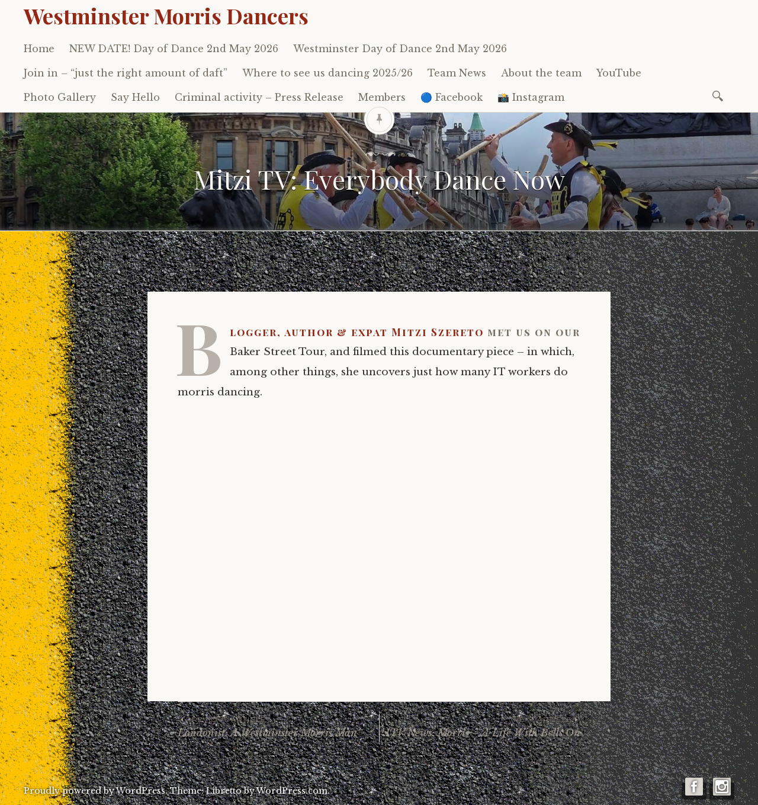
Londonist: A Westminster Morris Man (278, 726)
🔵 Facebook (451, 97)
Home (39, 49)
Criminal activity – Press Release (259, 97)
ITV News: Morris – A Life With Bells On (480, 726)
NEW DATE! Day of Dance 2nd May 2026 (173, 49)
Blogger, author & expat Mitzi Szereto (357, 331)
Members (382, 97)
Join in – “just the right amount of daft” (125, 73)
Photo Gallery (60, 97)
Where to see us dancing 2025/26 (327, 73)
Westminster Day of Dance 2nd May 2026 (400, 49)
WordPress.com (291, 790)
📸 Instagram (530, 97)
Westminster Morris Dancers (166, 15)
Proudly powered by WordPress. (96, 790)
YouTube (618, 73)
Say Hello (135, 97)
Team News (457, 73)
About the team (541, 73)
